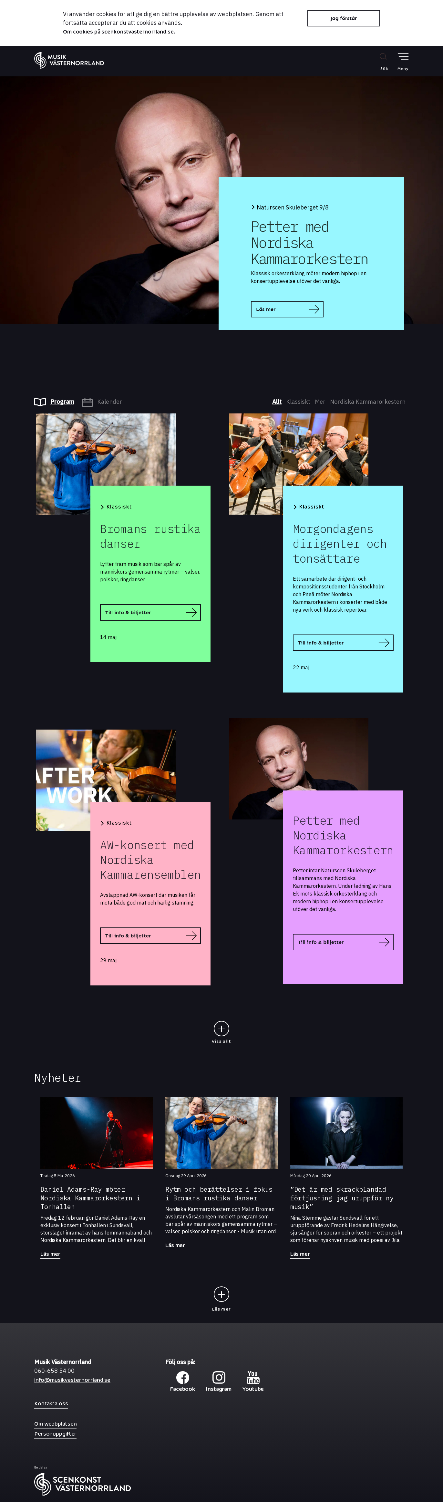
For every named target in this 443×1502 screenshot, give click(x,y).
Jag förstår (344, 18)
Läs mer (265, 309)
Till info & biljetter (128, 612)
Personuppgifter (55, 1434)
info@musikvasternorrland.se (72, 1381)
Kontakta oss (51, 1404)
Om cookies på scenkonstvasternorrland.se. (119, 32)
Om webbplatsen (55, 1424)
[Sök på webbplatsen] (377, 61)
